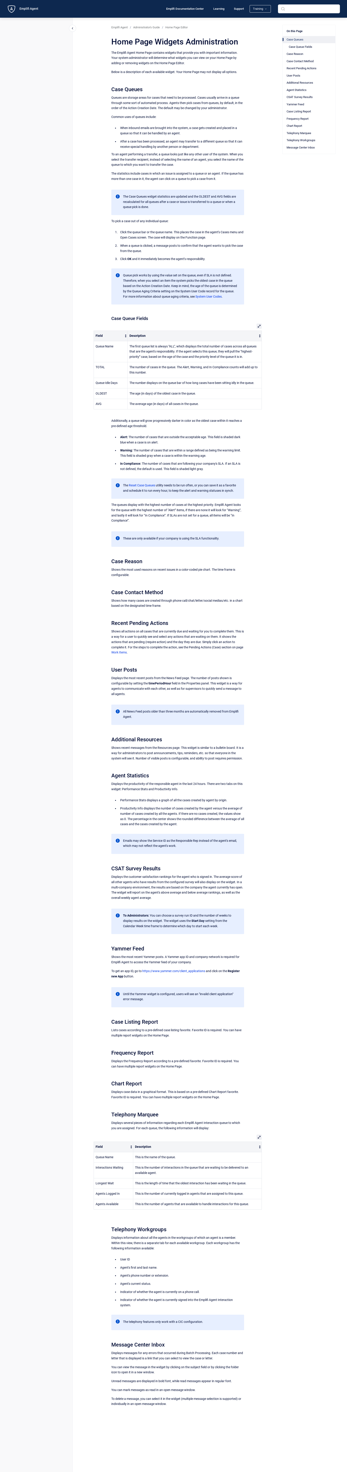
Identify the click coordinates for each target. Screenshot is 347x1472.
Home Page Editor (176, 27)
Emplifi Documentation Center (185, 8)
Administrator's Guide (146, 27)
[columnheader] (110, 336)
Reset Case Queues (142, 485)
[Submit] (283, 8)
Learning (218, 8)
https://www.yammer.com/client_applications (173, 971)
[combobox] (309, 9)
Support (239, 8)
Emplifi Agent (28, 8)
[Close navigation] (72, 28)
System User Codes (208, 296)
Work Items (119, 652)
